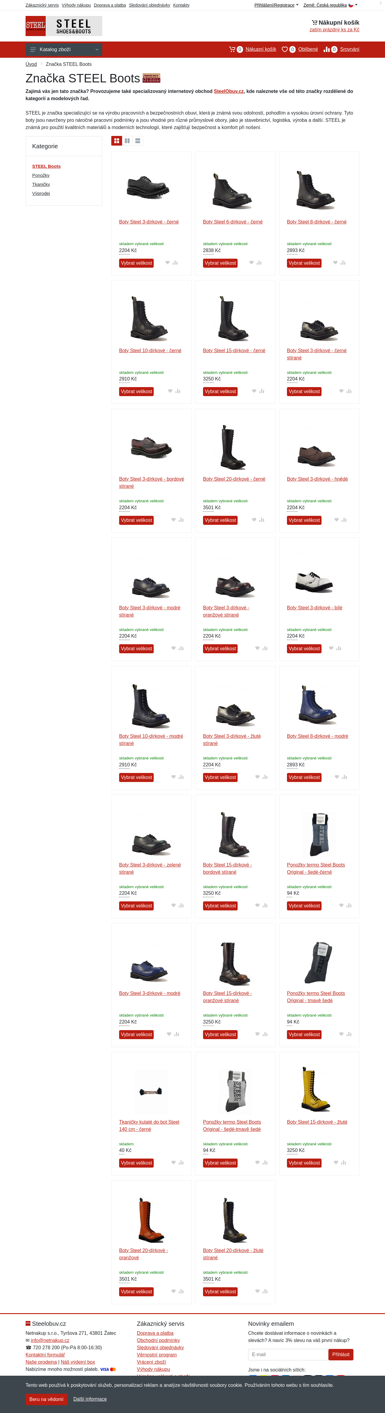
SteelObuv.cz (229, 91)
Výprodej (41, 193)
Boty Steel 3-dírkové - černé (149, 221)
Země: (330, 5)
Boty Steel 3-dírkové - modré (149, 993)
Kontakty (181, 5)
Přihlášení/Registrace (276, 5)
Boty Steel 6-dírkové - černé (233, 221)
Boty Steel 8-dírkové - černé (316, 221)
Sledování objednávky (149, 5)
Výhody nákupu (76, 5)
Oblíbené (297, 49)
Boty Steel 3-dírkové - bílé (314, 607)
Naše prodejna (41, 1362)
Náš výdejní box (78, 1362)
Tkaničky (41, 184)
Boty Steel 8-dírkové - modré (317, 736)
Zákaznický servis (42, 5)
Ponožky (41, 175)
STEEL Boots (46, 166)
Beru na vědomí (46, 1399)
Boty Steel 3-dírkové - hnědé (317, 479)
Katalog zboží (64, 49)
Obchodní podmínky (158, 1340)
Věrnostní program (157, 1354)
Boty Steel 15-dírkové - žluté (317, 1122)
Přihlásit (341, 1354)
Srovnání (338, 49)
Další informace (90, 1399)
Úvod (31, 64)
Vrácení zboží (151, 1362)
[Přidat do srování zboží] (175, 262)
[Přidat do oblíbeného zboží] (167, 262)
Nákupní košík (249, 49)
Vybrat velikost (136, 263)
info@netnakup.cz (50, 1340)
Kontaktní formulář (45, 1354)
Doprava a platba (110, 5)
